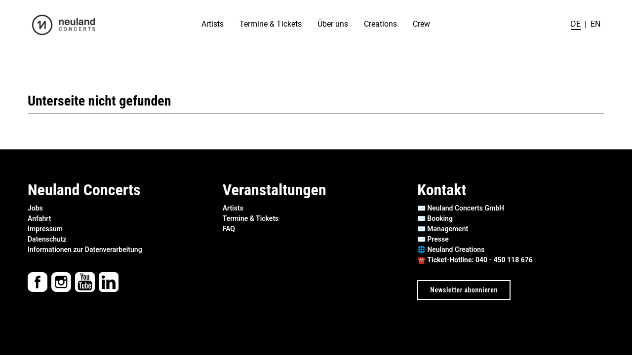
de (576, 24)
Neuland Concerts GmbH (465, 208)
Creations (380, 24)
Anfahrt (39, 218)
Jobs (35, 208)
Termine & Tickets (270, 24)
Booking (440, 218)
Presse (437, 239)
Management (447, 229)
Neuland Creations (455, 249)
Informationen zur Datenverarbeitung (85, 249)
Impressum (45, 229)
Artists (212, 24)
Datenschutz (47, 239)
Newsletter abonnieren (463, 290)
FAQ (229, 229)
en (595, 24)
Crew (421, 24)
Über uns (332, 24)
